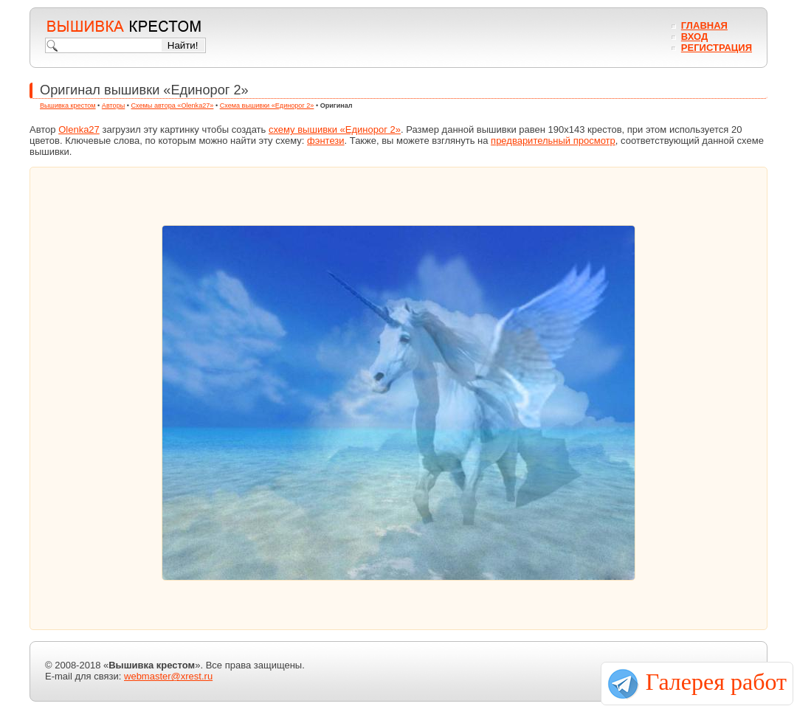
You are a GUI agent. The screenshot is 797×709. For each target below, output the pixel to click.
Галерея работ (716, 681)
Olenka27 (79, 129)
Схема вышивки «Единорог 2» (267, 105)
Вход (694, 36)
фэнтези (325, 140)
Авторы (113, 105)
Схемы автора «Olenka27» (172, 105)
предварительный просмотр (553, 140)
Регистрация (716, 47)
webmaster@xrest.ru (168, 676)
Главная (704, 25)
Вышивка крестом (68, 105)
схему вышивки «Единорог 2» (335, 129)
